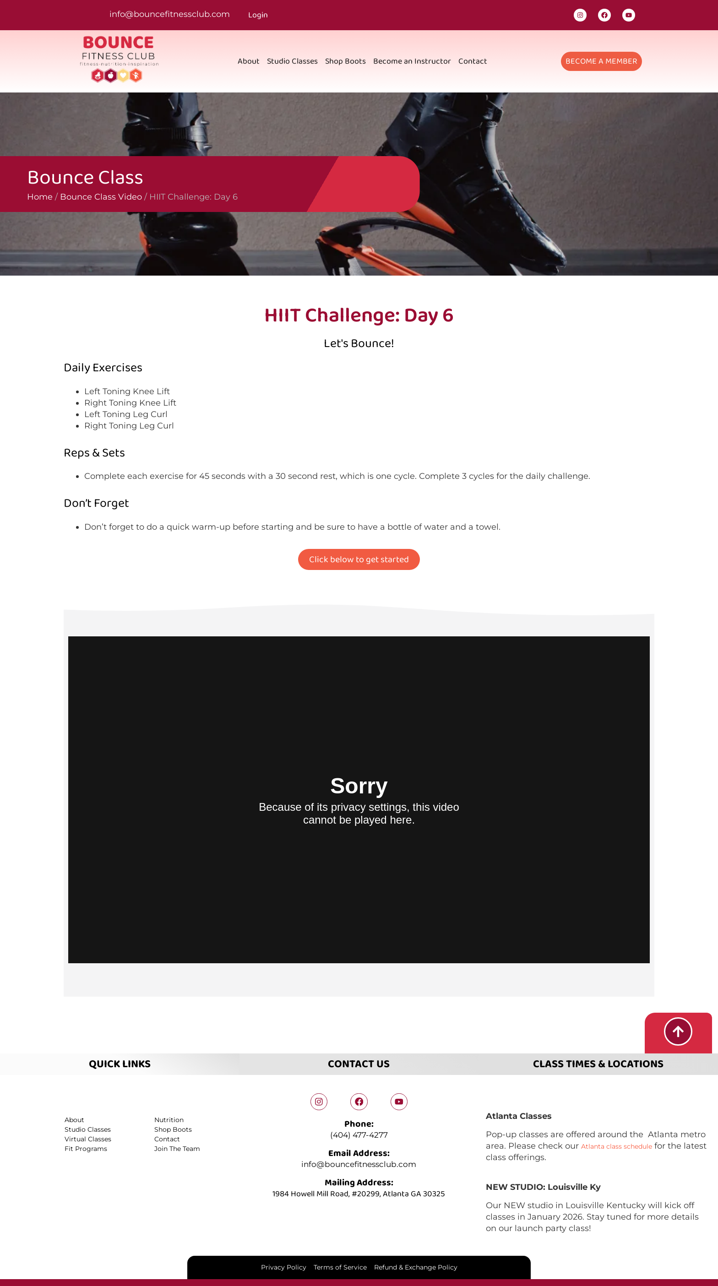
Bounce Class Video (52, 197)
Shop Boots (345, 61)
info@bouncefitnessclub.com (169, 14)
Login (258, 15)
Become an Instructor (412, 61)
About (249, 61)
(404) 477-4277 (359, 1135)
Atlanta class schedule (627, 1144)
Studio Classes (292, 61)
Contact (472, 61)
